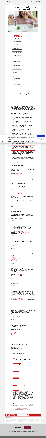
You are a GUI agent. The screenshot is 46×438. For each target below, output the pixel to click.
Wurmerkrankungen (14, 318)
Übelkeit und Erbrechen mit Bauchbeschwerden (17, 63)
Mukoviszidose (27, 304)
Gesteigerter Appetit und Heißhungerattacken (17, 39)
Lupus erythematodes (25, 232)
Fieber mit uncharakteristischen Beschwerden (17, 53)
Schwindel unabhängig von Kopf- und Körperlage (17, 66)
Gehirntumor (20, 193)
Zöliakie (23, 304)
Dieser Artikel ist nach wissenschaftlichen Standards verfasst (21, 410)
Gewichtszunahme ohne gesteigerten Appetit (17, 70)
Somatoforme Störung (19, 173)
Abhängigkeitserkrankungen (15, 192)
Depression (27, 91)
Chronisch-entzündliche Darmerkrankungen (18, 298)
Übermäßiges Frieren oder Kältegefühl (17, 44)
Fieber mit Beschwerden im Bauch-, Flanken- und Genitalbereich (17, 55)
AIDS (12, 246)
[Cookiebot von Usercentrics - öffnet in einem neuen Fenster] (3, 6)
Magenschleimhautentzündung (16, 275)
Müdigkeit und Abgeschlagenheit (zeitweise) (17, 59)
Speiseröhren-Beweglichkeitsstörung (17, 258)
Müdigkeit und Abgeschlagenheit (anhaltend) (17, 81)
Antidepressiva (18, 104)
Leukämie (23, 233)
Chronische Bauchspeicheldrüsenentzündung (18, 279)
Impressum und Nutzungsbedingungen (17, 433)
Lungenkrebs (13, 244)
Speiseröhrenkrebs (14, 257)
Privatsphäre (29, 433)
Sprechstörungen (15, 76)
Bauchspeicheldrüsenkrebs (15, 280)
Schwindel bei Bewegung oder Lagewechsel (17, 50)
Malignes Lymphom (28, 233)
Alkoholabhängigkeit (14, 305)
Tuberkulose (22, 231)
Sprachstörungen (15, 57)
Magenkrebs (13, 278)
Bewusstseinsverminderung (16, 61)
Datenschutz (25, 433)
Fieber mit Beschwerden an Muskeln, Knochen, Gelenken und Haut (17, 42)
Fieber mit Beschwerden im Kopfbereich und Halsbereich (17, 78)
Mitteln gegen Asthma (14, 335)
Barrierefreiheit (23, 435)
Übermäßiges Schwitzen (16, 48)
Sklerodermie (31, 232)
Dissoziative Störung (14, 260)
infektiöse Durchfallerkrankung (23, 299)
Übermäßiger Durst (15, 72)
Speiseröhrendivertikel (14, 261)
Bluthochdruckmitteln (17, 333)
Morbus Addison (13, 208)
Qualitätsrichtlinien (35, 433)
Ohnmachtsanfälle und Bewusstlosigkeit (17, 68)
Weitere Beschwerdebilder (17, 84)
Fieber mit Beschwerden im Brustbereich (17, 74)
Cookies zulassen (41, 1)
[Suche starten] (27, 417)
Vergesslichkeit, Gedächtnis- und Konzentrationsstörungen (17, 46)
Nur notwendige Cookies (41, 4)
